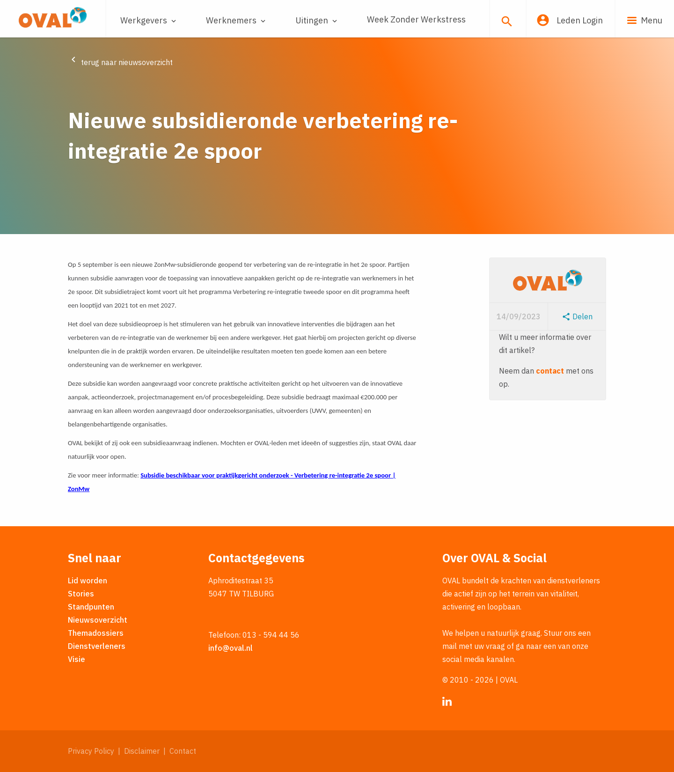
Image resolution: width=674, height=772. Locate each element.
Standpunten (91, 606)
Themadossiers (96, 633)
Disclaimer (142, 751)
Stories (81, 593)
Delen (577, 316)
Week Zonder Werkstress (416, 19)
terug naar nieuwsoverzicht (120, 62)
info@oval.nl (230, 648)
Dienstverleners (96, 646)
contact (550, 370)
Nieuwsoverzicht (97, 620)
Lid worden (87, 580)
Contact (182, 751)
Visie (76, 659)
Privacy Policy (91, 751)
